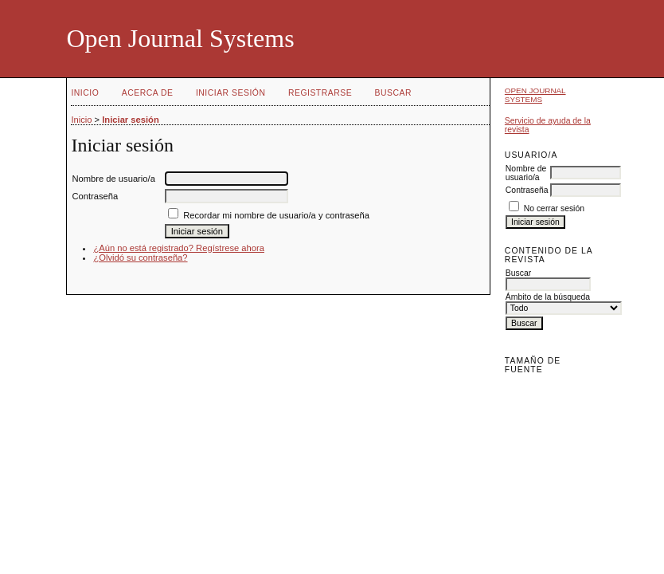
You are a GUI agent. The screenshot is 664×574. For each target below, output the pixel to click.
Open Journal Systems (535, 95)
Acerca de (148, 92)
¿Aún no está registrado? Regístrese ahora (178, 248)
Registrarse (320, 92)
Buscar (393, 92)
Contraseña (527, 190)
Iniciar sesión (231, 92)
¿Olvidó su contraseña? (140, 257)
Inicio (85, 92)
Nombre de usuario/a (526, 173)
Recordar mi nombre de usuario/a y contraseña (276, 215)
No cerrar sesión (554, 208)
